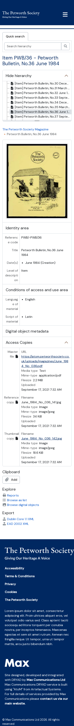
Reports (10, 495)
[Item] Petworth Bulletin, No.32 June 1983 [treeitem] (40, 93)
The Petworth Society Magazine (25, 129)
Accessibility (14, 568)
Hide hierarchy (19, 75)
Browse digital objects (20, 505)
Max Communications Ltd (46, 680)
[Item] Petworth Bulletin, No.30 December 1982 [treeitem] (40, 83)
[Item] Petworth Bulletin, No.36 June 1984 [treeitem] (40, 112)
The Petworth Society (21, 600)
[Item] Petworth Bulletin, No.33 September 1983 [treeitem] (40, 97)
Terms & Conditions (20, 576)
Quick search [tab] (15, 36)
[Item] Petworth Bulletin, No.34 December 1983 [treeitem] (40, 102)
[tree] (37, 101)
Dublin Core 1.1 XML (18, 519)
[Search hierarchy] (32, 46)
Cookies (11, 592)
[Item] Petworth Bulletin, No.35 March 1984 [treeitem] (40, 107)
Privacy (10, 584)
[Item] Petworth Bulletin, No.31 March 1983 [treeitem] (40, 88)
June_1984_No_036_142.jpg (41, 438)
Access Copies (19, 342)
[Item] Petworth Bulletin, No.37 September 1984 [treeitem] (40, 116)
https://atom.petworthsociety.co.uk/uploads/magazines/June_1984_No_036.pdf (45, 361)
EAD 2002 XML (15, 524)
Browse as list (14, 500)
